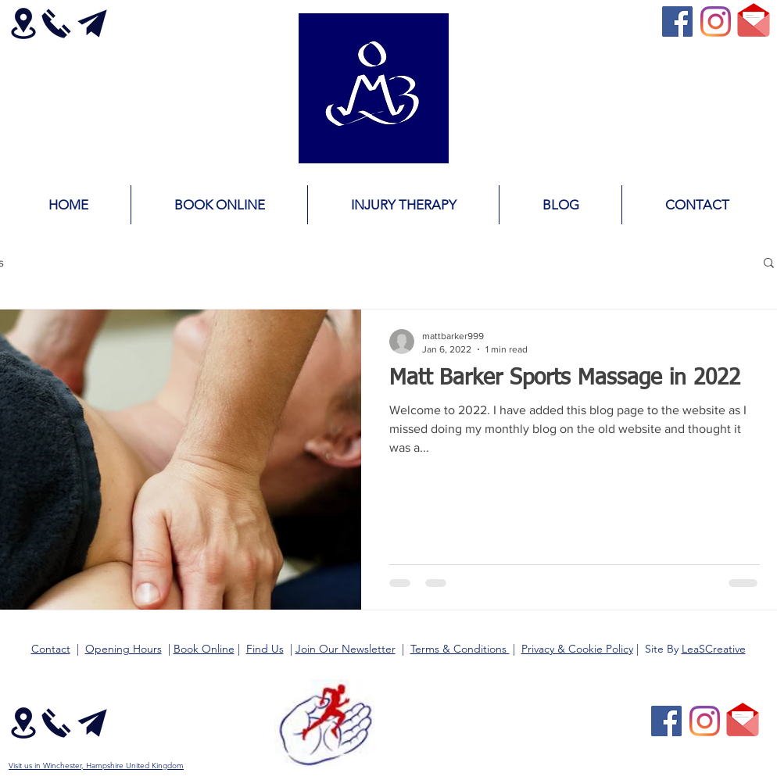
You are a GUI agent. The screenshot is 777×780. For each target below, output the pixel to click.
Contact (50, 649)
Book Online (204, 649)
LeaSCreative (714, 649)
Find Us (265, 649)
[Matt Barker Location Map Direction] (23, 23)
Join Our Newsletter (345, 649)
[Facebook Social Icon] (677, 21)
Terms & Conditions (460, 649)
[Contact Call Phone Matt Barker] (55, 23)
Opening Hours (123, 649)
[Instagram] (715, 21)
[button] (768, 264)
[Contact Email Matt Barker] (91, 23)
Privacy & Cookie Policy (577, 649)
